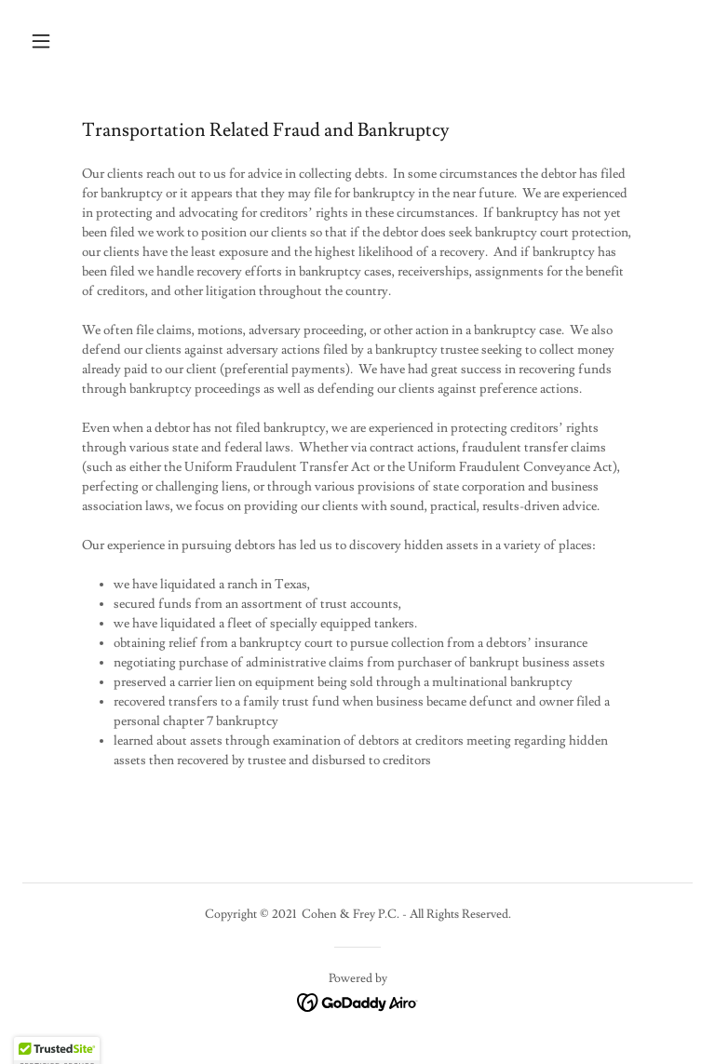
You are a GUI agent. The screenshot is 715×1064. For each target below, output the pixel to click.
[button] (99, 41)
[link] (358, 999)
